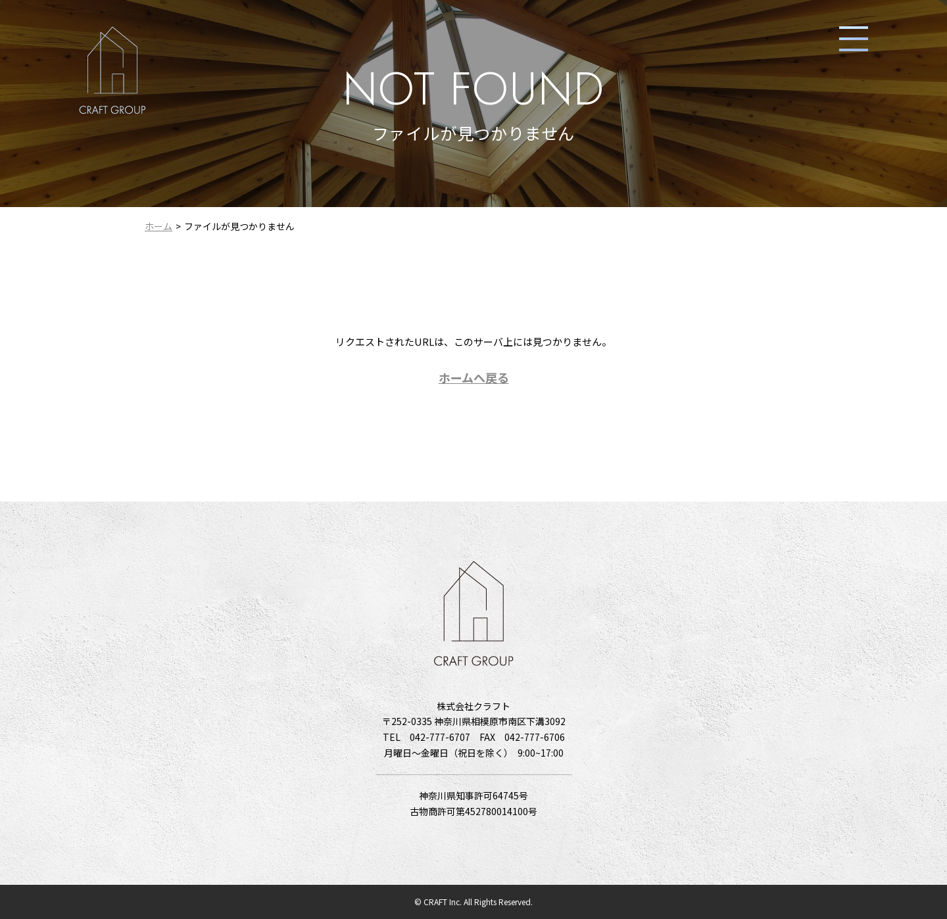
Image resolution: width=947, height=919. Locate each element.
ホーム (158, 226)
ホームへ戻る (474, 377)
